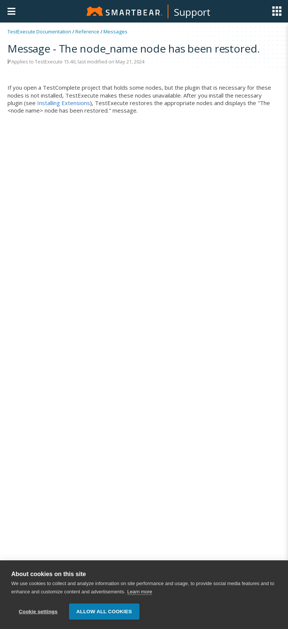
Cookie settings (38, 611)
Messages (116, 31)
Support (192, 12)
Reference (87, 31)
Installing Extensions (63, 103)
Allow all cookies (104, 611)
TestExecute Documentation (39, 31)
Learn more (139, 591)
